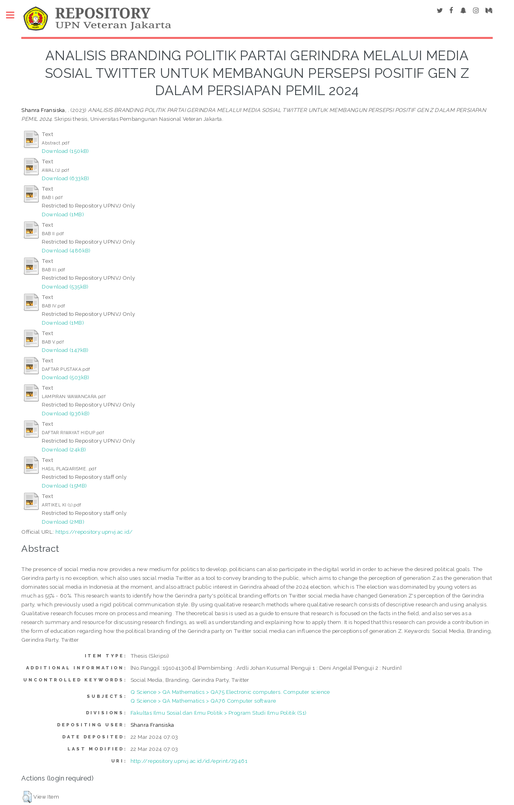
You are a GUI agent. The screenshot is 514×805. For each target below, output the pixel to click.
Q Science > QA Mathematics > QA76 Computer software (203, 700)
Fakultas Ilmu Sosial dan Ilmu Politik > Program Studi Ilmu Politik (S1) (218, 712)
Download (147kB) (65, 350)
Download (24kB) (64, 449)
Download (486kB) (66, 250)
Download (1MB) (63, 214)
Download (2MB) (63, 521)
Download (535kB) (65, 286)
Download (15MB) (64, 485)
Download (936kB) (66, 413)
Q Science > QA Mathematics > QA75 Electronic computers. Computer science (230, 692)
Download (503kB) (65, 377)
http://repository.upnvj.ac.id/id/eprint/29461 (189, 761)
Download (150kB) (65, 151)
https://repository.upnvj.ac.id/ (94, 532)
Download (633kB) (65, 178)
